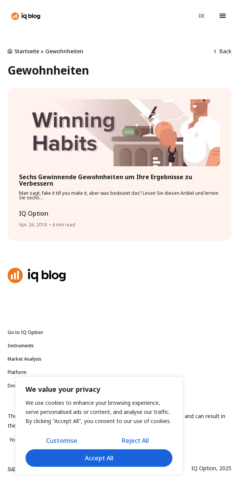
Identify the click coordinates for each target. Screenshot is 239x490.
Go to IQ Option (25, 332)
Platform (17, 372)
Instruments (23, 346)
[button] (222, 16)
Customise (61, 440)
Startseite (26, 51)
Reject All (135, 440)
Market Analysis (26, 359)
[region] (99, 426)
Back (222, 51)
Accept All (99, 458)
